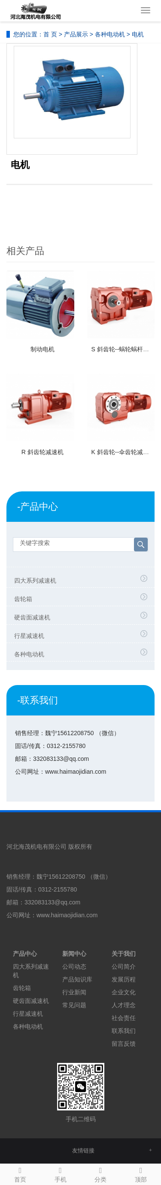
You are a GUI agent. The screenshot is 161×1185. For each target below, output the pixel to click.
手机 (60, 1173)
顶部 (141, 1173)
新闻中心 (74, 953)
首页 (20, 1173)
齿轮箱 (23, 598)
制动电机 (42, 349)
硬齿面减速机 (32, 617)
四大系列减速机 (35, 580)
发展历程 (124, 979)
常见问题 (74, 1005)
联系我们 (124, 1030)
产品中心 (25, 953)
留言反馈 (124, 1043)
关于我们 (124, 953)
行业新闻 (74, 992)
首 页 (50, 34)
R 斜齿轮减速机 (42, 452)
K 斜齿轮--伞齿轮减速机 (123, 452)
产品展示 (76, 34)
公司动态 (74, 966)
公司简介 (124, 966)
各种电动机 (110, 34)
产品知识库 (77, 979)
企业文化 (124, 992)
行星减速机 (29, 635)
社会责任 (124, 1017)
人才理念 (124, 1005)
